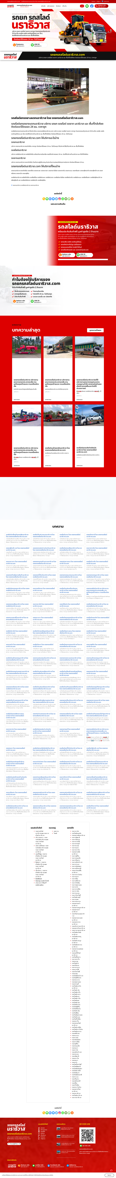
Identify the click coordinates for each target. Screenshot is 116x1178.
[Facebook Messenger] (53, 198)
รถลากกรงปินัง (76, 889)
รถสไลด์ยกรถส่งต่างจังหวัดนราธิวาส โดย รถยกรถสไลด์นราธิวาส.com (87, 450)
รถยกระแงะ (75, 1077)
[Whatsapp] (62, 198)
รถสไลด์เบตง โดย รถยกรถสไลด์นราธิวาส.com (70, 535)
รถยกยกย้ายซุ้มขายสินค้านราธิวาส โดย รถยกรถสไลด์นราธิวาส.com (17, 576)
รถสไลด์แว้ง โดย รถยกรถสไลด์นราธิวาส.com (96, 632)
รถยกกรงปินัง (76, 1042)
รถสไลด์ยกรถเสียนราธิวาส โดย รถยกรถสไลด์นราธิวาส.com (71, 549)
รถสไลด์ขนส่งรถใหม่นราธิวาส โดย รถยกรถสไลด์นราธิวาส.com (44, 688)
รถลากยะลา (75, 877)
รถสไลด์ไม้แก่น (76, 1009)
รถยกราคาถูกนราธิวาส (78, 930)
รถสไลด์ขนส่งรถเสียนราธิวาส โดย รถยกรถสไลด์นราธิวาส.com (44, 672)
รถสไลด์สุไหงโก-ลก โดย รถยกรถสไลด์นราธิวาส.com (97, 749)
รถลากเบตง (75, 899)
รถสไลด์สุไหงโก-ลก (77, 976)
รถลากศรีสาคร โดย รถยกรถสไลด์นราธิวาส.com (44, 589)
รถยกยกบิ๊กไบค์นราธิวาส (76, 954)
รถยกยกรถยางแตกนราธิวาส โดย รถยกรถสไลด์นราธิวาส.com (70, 659)
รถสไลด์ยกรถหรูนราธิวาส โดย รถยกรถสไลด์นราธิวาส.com (17, 589)
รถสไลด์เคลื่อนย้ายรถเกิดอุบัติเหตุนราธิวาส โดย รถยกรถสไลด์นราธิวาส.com (71, 673)
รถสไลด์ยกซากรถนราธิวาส (77, 946)
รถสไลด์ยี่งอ (75, 1013)
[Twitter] (56, 198)
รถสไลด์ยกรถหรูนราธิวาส (76, 938)
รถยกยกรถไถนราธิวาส (78, 928)
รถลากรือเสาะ (76, 860)
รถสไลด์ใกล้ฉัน (76, 1019)
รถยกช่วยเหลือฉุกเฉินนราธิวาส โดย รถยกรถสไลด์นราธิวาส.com (44, 778)
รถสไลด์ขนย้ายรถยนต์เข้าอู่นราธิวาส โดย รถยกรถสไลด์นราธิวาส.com (98, 715)
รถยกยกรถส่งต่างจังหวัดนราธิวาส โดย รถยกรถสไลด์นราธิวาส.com (44, 549)
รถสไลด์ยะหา (76, 996)
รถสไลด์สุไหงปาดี (77, 1075)
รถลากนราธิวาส (34, 185)
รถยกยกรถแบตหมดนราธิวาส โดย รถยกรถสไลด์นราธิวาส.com (71, 576)
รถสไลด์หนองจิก (76, 833)
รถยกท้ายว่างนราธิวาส (78, 926)
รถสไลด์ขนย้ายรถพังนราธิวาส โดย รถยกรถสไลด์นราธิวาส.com (57, 449)
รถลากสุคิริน (75, 856)
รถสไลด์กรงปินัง (76, 1027)
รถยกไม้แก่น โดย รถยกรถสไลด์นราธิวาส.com (70, 605)
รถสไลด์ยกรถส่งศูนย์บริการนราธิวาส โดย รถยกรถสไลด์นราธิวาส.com (15, 763)
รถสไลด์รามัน (76, 1011)
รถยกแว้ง (74, 1062)
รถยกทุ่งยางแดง (76, 982)
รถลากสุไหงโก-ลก (77, 862)
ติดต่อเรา (93, 1)
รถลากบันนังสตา (76, 866)
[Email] (65, 198)
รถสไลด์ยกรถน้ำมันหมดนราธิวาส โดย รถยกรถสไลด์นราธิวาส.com (97, 762)
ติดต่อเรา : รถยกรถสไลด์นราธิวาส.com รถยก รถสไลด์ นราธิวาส (41, 865)
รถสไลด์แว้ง (75, 963)
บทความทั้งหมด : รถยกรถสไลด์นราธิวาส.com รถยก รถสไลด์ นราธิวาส (42, 849)
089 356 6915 (101, 6)
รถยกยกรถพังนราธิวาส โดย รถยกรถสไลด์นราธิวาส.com (44, 793)
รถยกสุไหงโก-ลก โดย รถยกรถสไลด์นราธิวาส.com (17, 549)
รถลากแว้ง (75, 887)
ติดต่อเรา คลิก (102, 5)
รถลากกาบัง (75, 831)
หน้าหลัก (43, 6)
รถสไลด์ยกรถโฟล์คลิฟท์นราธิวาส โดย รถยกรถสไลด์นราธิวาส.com (44, 749)
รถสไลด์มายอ (76, 1003)
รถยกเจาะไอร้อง (76, 1087)
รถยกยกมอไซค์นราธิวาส (76, 1024)
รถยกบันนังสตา (76, 1040)
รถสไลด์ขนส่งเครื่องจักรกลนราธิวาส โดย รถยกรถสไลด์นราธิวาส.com (69, 590)
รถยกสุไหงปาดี (76, 1081)
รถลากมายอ (75, 846)
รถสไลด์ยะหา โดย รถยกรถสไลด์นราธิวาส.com (43, 645)
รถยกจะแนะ (75, 1054)
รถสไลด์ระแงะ (76, 1017)
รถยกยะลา (75, 1060)
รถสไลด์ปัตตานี (76, 1066)
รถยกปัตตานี (75, 1056)
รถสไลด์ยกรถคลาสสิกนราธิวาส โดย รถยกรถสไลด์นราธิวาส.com (98, 793)
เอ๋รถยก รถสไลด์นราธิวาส (57, 1166)
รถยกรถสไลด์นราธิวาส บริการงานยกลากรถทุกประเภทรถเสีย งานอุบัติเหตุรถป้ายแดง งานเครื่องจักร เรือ (26, 383)
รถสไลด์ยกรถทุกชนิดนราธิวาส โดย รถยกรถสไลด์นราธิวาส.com (71, 618)
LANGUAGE (106, 1)
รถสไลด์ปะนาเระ (77, 1031)
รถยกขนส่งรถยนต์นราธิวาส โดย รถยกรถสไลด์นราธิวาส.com (44, 659)
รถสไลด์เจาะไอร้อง (77, 1029)
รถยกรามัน (75, 1038)
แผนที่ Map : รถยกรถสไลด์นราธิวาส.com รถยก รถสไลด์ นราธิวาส (41, 857)
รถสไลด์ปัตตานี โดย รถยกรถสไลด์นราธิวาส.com (97, 807)
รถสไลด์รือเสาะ (76, 957)
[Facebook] (50, 198)
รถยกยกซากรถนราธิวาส (76, 923)
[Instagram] (59, 198)
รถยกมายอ (75, 961)
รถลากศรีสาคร (76, 881)
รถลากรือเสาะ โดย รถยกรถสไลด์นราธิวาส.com (16, 793)
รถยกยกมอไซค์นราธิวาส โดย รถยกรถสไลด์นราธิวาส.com (71, 715)
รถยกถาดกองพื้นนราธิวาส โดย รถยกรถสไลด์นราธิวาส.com (17, 618)
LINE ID (37, 44)
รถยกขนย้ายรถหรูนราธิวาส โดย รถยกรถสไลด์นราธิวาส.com (97, 659)
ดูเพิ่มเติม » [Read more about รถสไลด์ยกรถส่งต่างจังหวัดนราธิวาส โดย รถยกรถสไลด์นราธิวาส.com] (79, 457)
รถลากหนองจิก (76, 858)
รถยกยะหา (75, 1048)
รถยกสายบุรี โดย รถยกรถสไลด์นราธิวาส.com (70, 730)
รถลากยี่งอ (75, 879)
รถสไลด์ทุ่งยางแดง (77, 1015)
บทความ (56, 831)
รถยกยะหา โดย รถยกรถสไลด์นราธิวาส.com (15, 749)
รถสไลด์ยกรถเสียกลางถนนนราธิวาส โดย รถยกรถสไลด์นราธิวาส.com (15, 716)
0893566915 (37, 46)
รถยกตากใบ (75, 1021)
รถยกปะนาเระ (76, 980)
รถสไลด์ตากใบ (76, 992)
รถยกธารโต (75, 1058)
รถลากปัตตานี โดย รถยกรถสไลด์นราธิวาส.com (70, 778)
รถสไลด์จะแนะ (76, 1005)
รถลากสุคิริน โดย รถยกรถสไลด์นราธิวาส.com (96, 645)
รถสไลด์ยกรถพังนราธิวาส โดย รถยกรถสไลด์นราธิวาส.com (17, 807)
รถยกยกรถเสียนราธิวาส (76, 853)
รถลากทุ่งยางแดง (77, 885)
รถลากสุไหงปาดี (76, 868)
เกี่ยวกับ (64, 6)
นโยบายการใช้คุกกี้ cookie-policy (41, 884)
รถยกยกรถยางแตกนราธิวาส (77, 919)
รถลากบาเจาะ (76, 967)
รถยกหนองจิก (76, 1046)
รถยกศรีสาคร (76, 1033)
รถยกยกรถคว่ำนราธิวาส (76, 904)
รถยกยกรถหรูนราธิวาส (78, 908)
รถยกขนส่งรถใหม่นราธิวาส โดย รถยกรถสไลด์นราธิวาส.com (71, 793)
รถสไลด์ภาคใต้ (76, 1071)
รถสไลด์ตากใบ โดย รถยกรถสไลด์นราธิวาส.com (97, 562)
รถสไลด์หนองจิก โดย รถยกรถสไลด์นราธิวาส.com (97, 618)
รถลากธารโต (76, 850)
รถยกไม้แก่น (75, 965)
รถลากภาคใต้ (76, 841)
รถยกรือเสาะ (75, 1079)
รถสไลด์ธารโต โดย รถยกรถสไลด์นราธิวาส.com (16, 632)
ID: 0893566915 (39, 1166)
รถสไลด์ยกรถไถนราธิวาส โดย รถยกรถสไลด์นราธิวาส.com (67, 1136)
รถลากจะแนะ (76, 893)
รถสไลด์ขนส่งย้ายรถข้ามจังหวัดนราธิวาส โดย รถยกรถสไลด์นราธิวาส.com (16, 779)
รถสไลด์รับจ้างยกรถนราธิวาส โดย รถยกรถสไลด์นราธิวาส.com (17, 701)
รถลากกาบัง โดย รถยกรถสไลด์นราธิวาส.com (16, 730)
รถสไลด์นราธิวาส (25, 185)
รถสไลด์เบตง (75, 1000)
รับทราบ (109, 1175)
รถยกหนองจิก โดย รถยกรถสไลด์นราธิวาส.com (97, 672)
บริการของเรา (50, 6)
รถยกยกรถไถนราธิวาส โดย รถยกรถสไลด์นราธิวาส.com (44, 807)
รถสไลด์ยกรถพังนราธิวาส (76, 933)
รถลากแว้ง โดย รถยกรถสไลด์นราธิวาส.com (15, 645)
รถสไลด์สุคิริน (76, 1007)
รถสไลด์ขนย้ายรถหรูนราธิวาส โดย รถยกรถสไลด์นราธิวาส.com (17, 659)
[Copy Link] (43, 198)
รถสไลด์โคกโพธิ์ (76, 1064)
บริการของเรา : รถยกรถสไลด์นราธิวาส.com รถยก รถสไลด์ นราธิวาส (42, 840)
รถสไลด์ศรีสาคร (76, 978)
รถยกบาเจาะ (75, 1035)
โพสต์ (55, 833)
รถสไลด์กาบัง (76, 990)
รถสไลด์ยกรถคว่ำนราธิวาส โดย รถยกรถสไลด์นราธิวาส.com (71, 762)
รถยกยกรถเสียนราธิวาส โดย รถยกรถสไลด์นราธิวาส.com (17, 605)
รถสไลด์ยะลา (76, 1073)
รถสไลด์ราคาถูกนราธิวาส (76, 942)
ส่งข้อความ (72, 1165)
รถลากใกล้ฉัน (76, 883)
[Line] (47, 198)
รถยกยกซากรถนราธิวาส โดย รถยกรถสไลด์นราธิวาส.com (97, 701)
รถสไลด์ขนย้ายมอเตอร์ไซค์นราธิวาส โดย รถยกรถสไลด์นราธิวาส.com (71, 688)
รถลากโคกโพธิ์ (76, 895)
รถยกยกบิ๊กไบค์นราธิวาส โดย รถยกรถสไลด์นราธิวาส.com (44, 576)
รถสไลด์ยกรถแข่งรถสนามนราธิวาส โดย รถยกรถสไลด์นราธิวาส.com (17, 672)
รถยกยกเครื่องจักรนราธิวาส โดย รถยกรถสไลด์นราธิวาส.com (71, 701)
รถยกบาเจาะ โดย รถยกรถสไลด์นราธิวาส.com (43, 618)
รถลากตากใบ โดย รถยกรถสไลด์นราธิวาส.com (96, 549)
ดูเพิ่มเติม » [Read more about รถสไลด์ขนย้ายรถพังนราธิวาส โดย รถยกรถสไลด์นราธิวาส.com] (47, 455)
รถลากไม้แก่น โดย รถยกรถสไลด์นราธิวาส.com (67, 1128)
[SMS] (69, 198)
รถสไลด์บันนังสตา (77, 1069)
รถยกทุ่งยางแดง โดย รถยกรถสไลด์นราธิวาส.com (71, 562)
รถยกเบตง (75, 974)
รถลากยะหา (75, 848)
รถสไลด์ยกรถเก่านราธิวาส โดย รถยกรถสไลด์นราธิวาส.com (97, 605)
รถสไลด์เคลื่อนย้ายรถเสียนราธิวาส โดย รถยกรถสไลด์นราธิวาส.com (17, 535)
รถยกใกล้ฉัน (75, 1085)
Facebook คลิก (55, 1165)
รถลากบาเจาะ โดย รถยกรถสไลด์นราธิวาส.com (16, 562)
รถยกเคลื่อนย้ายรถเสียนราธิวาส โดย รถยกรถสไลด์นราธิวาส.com (97, 778)
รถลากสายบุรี (76, 844)
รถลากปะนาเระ (76, 901)
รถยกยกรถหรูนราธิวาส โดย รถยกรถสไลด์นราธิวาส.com (97, 576)
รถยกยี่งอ (74, 1083)
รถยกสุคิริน (75, 1044)
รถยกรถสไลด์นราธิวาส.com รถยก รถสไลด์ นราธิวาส (42, 833)
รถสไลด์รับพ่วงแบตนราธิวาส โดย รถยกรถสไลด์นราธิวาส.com (44, 535)
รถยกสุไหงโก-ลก (77, 1052)
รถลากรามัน (75, 891)
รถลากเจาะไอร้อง (77, 875)
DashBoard (39, 879)
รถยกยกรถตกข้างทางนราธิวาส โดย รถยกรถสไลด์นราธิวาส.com (44, 562)
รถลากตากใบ (76, 959)
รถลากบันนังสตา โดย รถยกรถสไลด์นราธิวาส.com (44, 762)
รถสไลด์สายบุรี (76, 897)
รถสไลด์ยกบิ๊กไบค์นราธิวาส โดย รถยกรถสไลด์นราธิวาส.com (71, 749)
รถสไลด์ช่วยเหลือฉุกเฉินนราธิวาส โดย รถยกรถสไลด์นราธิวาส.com (43, 632)
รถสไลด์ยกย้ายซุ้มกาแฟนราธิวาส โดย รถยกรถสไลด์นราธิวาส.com (43, 701)
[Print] (72, 198)
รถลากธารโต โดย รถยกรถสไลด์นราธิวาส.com (43, 605)
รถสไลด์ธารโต (76, 998)
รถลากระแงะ (75, 864)
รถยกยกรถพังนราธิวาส (78, 835)
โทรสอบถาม (20, 44)
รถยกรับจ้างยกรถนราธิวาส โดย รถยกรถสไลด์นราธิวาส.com (44, 715)
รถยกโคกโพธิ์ (76, 972)
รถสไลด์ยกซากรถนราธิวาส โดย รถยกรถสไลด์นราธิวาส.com (71, 645)
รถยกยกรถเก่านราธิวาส (76, 911)
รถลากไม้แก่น (76, 839)
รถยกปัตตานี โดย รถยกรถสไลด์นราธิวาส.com (96, 535)
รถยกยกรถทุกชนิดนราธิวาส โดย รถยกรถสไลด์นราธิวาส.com (71, 807)
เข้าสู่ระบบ (99, 1)
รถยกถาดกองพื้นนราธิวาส (76, 872)
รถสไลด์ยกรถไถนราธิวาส (76, 987)
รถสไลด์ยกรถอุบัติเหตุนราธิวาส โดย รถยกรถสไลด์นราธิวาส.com (98, 688)
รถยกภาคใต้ (75, 969)
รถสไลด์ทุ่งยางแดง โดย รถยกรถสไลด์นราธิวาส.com (70, 632)
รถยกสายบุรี (75, 984)
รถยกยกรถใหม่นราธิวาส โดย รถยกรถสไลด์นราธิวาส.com (17, 688)
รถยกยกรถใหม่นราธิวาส (76, 1090)
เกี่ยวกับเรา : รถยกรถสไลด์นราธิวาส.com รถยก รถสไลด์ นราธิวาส (41, 874)
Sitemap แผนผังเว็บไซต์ (42, 881)
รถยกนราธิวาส (17, 185)
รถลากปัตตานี (76, 837)
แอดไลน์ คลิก (39, 1165)
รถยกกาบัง (75, 1050)
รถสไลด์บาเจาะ (76, 994)
